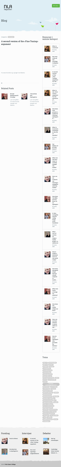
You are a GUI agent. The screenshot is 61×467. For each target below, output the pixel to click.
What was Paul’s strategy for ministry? (55, 292)
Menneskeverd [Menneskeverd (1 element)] (47, 396)
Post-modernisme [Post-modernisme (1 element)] (48, 406)
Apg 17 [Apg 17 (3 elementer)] (45, 362)
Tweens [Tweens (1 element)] (49, 417)
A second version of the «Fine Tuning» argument (34, 441)
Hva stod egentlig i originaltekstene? (34, 451)
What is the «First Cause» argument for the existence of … (55, 95)
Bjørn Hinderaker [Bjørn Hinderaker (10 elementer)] (48, 364)
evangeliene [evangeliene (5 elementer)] (46, 368)
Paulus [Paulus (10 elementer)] (56, 402)
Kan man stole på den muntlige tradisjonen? (55, 60)
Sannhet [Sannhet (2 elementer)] (45, 409)
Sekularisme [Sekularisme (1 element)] (53, 409)
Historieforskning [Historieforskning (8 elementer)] (48, 378)
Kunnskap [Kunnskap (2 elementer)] (46, 387)
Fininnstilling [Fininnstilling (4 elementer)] (47, 372)
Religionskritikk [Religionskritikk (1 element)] (47, 408)
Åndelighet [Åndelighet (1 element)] (46, 421)
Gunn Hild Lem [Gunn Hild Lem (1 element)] (47, 376)
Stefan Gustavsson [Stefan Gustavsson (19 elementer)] (48, 413)
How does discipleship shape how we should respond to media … (55, 274)
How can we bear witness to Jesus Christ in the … (54, 323)
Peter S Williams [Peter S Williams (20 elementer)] (48, 404)
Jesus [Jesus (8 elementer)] (44, 380)
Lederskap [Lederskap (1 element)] (46, 388)
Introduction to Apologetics (13, 450)
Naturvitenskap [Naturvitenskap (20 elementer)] (47, 400)
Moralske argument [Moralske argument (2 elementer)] (49, 398)
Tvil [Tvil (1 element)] (44, 417)
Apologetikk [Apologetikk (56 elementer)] (52, 362)
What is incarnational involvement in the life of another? (55, 131)
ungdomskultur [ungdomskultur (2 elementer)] (47, 419)
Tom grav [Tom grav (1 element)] (46, 415)
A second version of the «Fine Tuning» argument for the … (55, 76)
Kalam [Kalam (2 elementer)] (45, 381)
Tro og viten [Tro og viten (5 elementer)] (54, 415)
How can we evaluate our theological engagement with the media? (55, 182)
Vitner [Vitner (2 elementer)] (55, 419)
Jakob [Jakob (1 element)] (56, 378)
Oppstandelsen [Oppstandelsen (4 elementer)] (47, 402)
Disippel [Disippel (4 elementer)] (45, 366)
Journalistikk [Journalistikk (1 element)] (51, 380)
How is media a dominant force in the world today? (55, 256)
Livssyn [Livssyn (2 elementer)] (53, 388)
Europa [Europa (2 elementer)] (52, 366)
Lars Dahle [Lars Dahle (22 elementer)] (54, 387)
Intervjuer (11, 37)
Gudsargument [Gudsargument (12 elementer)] (47, 374)
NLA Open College (10, 464)
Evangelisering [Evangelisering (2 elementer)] (47, 370)
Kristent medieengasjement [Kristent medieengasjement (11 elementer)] (51, 384)
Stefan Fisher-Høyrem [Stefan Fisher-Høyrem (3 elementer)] (49, 411)
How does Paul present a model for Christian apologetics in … (55, 113)
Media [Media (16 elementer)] (56, 392)
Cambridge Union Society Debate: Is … (55, 451)
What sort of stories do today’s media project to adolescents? (55, 237)
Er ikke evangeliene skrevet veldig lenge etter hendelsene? (55, 218)
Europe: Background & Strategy (14, 95)
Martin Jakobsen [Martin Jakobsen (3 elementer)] (48, 392)
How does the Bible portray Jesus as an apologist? (55, 200)
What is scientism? (55, 46)
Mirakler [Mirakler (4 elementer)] (56, 396)
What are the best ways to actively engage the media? (55, 162)
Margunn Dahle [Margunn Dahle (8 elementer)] (47, 390)
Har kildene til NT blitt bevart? (55, 146)
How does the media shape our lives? (55, 307)
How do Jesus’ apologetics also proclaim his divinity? (55, 341)
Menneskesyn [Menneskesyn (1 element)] (47, 394)
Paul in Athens (13, 438)
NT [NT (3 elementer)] (55, 400)
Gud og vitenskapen (54, 439)
